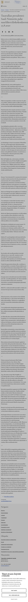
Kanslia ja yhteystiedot (6, 532)
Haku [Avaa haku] (24, 6)
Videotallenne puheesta (9, 496)
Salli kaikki (14, 590)
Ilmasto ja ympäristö (6, 547)
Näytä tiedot (14, 599)
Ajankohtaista (4, 513)
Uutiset (3, 515)
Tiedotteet (3, 517)
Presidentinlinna (5, 549)
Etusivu (2, 9)
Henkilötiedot (4, 525)
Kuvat (2, 542)
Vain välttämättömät (14, 595)
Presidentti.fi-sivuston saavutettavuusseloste (12, 551)
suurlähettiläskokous (6, 501)
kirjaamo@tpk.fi (5, 565)
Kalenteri (3, 522)
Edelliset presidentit (6, 529)
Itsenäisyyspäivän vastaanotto (8, 539)
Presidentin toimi (5, 527)
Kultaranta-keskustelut (7, 544)
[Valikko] (4, 6)
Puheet (7, 9)
